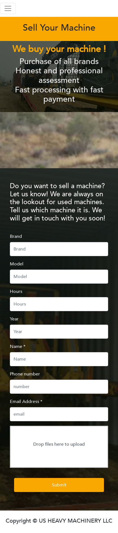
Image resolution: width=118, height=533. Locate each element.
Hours (16, 291)
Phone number (25, 374)
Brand (16, 236)
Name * (17, 346)
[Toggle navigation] (8, 8)
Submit (59, 485)
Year (14, 319)
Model (16, 264)
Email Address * (26, 401)
